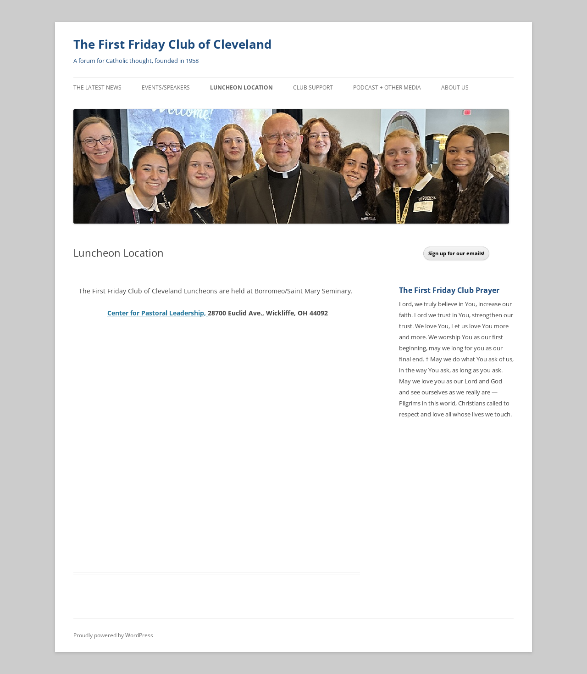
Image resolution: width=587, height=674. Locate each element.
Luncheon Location (241, 87)
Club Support (313, 87)
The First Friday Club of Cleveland (172, 44)
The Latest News (97, 87)
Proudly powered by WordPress (113, 635)
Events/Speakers (166, 87)
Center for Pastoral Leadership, (157, 313)
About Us (455, 87)
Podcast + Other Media (387, 87)
